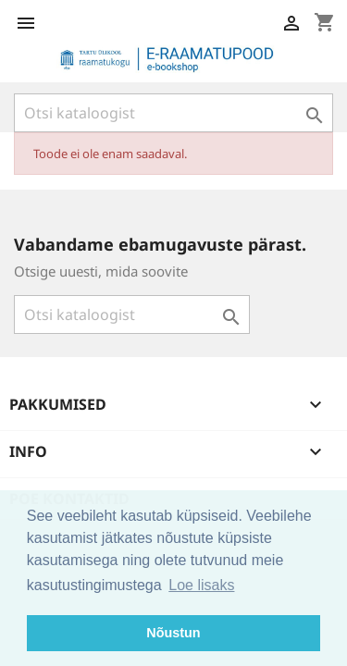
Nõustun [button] (173, 632)
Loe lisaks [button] (201, 585)
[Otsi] (173, 112)
